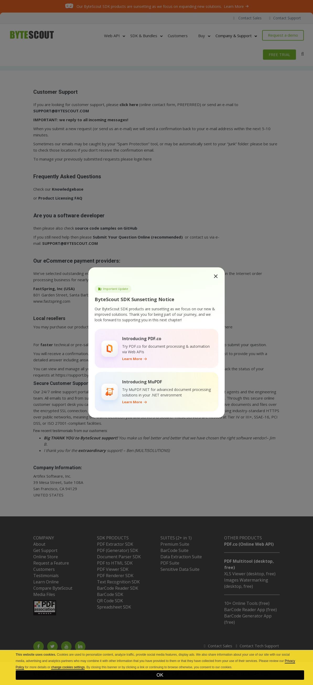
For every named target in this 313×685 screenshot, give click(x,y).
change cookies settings (68, 667)
